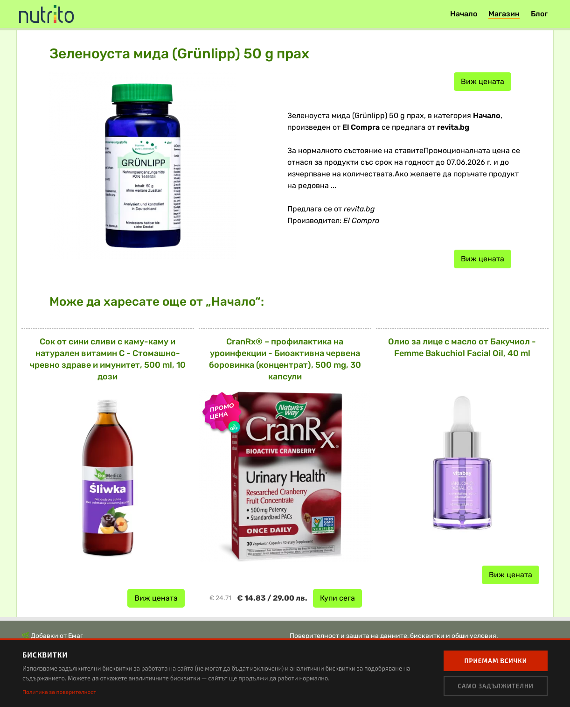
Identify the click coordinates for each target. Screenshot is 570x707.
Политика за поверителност (59, 691)
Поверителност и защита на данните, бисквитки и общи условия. (394, 636)
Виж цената (482, 81)
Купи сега (337, 598)
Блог (539, 13)
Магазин (504, 13)
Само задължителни (496, 686)
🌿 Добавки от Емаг (52, 636)
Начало (463, 13)
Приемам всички (495, 661)
